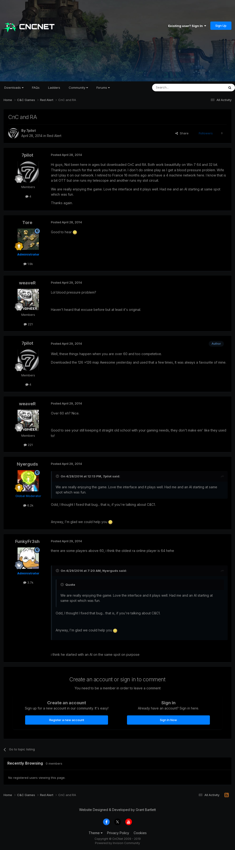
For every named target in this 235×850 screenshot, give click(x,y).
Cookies (140, 833)
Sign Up (220, 25)
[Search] (176, 87)
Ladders (54, 87)
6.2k (28, 505)
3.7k (28, 582)
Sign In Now (168, 720)
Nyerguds (27, 464)
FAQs (36, 87)
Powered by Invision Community (117, 843)
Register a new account (66, 720)
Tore (27, 222)
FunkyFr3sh (27, 541)
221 (28, 324)
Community (78, 87)
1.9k (28, 264)
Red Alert (54, 136)
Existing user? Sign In (187, 26)
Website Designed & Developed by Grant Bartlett (117, 810)
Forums (103, 87)
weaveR (27, 282)
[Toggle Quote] (58, 476)
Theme (96, 833)
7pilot (31, 130)
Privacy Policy (118, 833)
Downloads (13, 87)
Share (182, 133)
